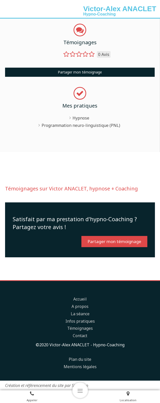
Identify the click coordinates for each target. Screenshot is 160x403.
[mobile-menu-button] (80, 390)
